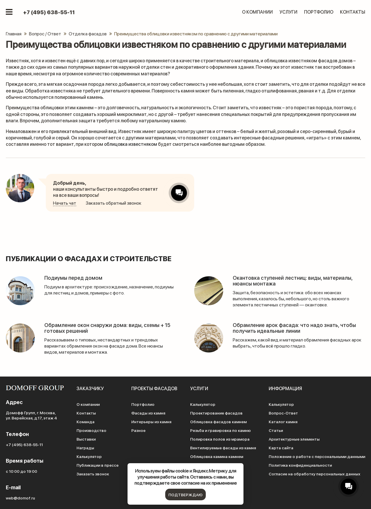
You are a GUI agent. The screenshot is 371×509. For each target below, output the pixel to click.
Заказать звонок (93, 473)
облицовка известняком (130, 144)
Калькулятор (89, 456)
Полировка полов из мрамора (220, 438)
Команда (85, 421)
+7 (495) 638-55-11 (49, 12)
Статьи (276, 430)
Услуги (288, 12)
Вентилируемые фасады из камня (223, 447)
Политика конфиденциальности (300, 465)
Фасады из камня (148, 412)
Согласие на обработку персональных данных (314, 473)
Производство (91, 430)
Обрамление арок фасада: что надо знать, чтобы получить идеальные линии (294, 327)
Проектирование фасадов (216, 412)
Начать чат (64, 203)
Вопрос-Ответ (283, 412)
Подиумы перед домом (73, 277)
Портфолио (318, 12)
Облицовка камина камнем (216, 456)
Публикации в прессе (98, 465)
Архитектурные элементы (294, 438)
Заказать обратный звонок (113, 203)
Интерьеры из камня (151, 421)
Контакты (352, 12)
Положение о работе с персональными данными (317, 456)
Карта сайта (281, 447)
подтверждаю (185, 494)
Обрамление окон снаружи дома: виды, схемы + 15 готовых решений (107, 327)
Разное (138, 430)
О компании (257, 12)
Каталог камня (283, 421)
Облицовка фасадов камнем (218, 421)
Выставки (86, 438)
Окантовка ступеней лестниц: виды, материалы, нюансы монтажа (292, 280)
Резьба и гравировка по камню (220, 430)
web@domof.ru (20, 497)
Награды (85, 447)
